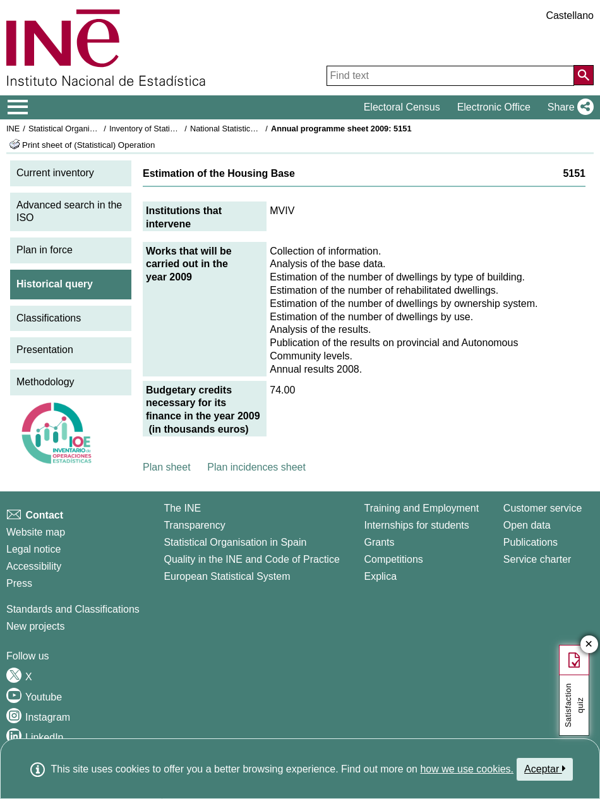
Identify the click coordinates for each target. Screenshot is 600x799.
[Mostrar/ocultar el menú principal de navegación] (18, 107)
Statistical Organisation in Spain (85, 128)
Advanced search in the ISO (69, 212)
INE (13, 128)
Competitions (393, 559)
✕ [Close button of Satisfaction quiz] (589, 644)
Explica (380, 576)
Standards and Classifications (73, 609)
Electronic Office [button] (494, 107)
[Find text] (450, 76)
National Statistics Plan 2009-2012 (252, 128)
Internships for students (416, 525)
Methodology (45, 381)
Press (19, 583)
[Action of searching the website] (583, 75)
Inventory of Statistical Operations (169, 128)
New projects (35, 626)
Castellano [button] (570, 15)
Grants (379, 542)
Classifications (48, 318)
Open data (527, 525)
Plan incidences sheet (256, 467)
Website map (35, 532)
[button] (568, 107)
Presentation (44, 349)
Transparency (194, 525)
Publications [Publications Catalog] (530, 542)
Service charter (537, 559)
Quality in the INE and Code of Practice (251, 559)
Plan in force (44, 249)
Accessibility (33, 566)
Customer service (542, 508)
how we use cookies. (466, 769)
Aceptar (544, 768)
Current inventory (55, 172)
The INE (182, 508)
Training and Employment (421, 508)
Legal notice (33, 549)
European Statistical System (227, 576)
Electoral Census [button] (402, 107)
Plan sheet (167, 467)
